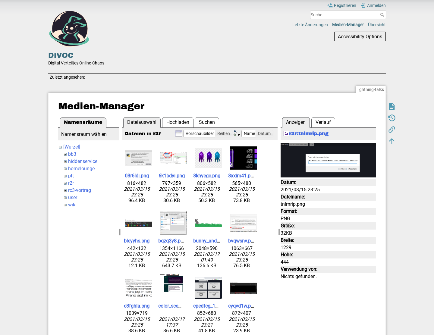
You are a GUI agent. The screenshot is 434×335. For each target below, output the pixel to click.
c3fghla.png (136, 306)
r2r (71, 183)
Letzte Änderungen (310, 24)
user (72, 197)
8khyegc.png (206, 176)
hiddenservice (82, 161)
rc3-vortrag (79, 190)
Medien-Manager (348, 24)
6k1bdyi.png (172, 176)
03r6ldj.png (137, 176)
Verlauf (323, 122)
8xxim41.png (242, 176)
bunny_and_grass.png (216, 241)
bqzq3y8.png (172, 241)
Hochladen (177, 122)
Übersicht (377, 24)
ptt (71, 176)
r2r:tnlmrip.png (309, 133)
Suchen (207, 122)
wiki (72, 205)
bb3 (72, 154)
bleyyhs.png (136, 241)
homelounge (81, 168)
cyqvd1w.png (242, 306)
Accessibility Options (360, 36)
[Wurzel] (71, 147)
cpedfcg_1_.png (210, 306)
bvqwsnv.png (242, 241)
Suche (383, 15)
